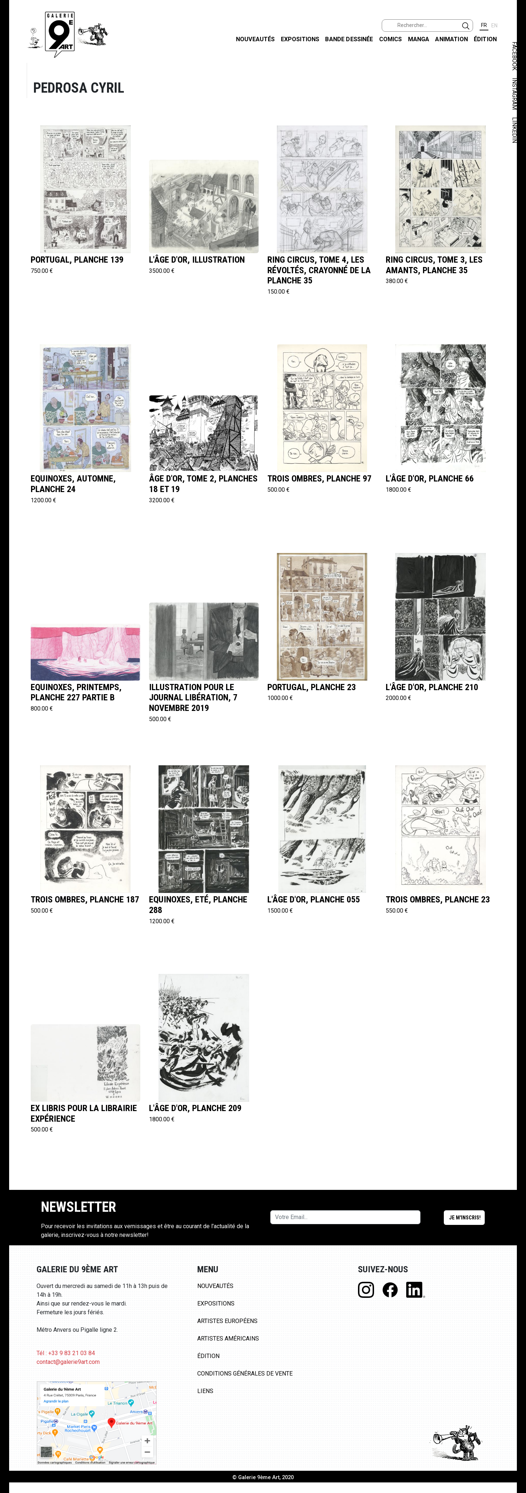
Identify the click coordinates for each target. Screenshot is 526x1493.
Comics (390, 39)
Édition (485, 39)
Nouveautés (255, 39)
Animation (451, 39)
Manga (419, 39)
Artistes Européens (227, 1321)
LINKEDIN (514, 130)
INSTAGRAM (514, 94)
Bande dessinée (349, 39)
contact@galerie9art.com (68, 1361)
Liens (205, 1391)
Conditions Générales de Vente (245, 1373)
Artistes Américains (228, 1338)
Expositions (300, 39)
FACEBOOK (514, 56)
